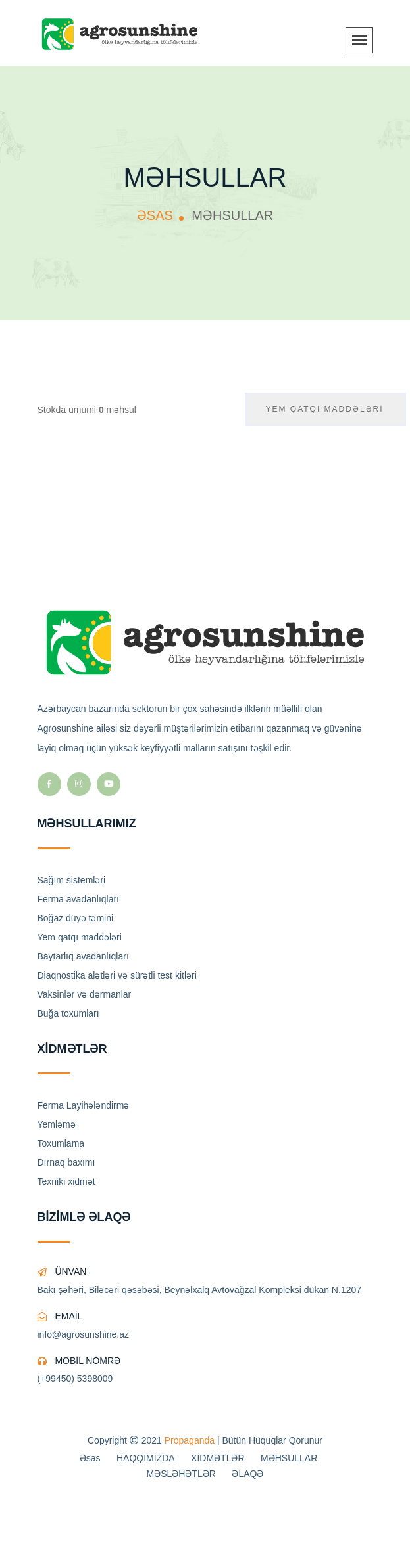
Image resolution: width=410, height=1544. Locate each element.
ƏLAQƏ (247, 1473)
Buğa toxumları (68, 1013)
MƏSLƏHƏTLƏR (181, 1473)
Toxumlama (61, 1143)
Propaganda (190, 1440)
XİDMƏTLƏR (217, 1458)
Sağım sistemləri (72, 880)
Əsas (90, 1458)
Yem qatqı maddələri (80, 937)
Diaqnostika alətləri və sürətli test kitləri (117, 975)
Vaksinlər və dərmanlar (85, 994)
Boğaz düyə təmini (76, 918)
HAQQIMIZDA (145, 1458)
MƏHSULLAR (289, 1458)
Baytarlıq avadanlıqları (83, 956)
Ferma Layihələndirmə (84, 1105)
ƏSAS (155, 215)
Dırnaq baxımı (66, 1162)
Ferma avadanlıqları (79, 899)
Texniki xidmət (66, 1181)
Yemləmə (57, 1124)
